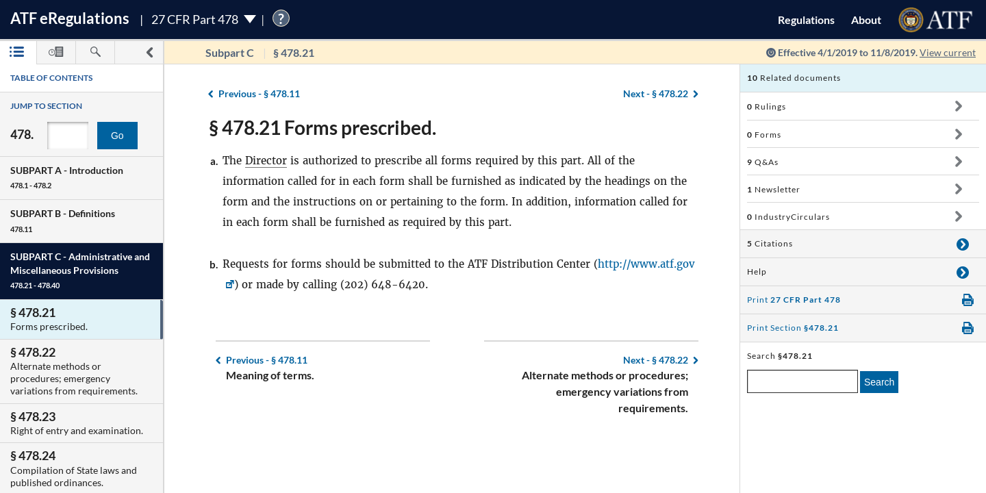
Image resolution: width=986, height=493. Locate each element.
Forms (764, 134)
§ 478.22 (655, 93)
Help (757, 271)
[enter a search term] (802, 381)
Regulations (806, 19)
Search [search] (879, 382)
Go (117, 135)
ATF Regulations (69, 18)
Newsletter (773, 189)
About (866, 19)
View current (948, 52)
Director (266, 160)
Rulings (766, 106)
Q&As (763, 162)
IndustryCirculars (788, 217)
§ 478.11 (259, 93)
